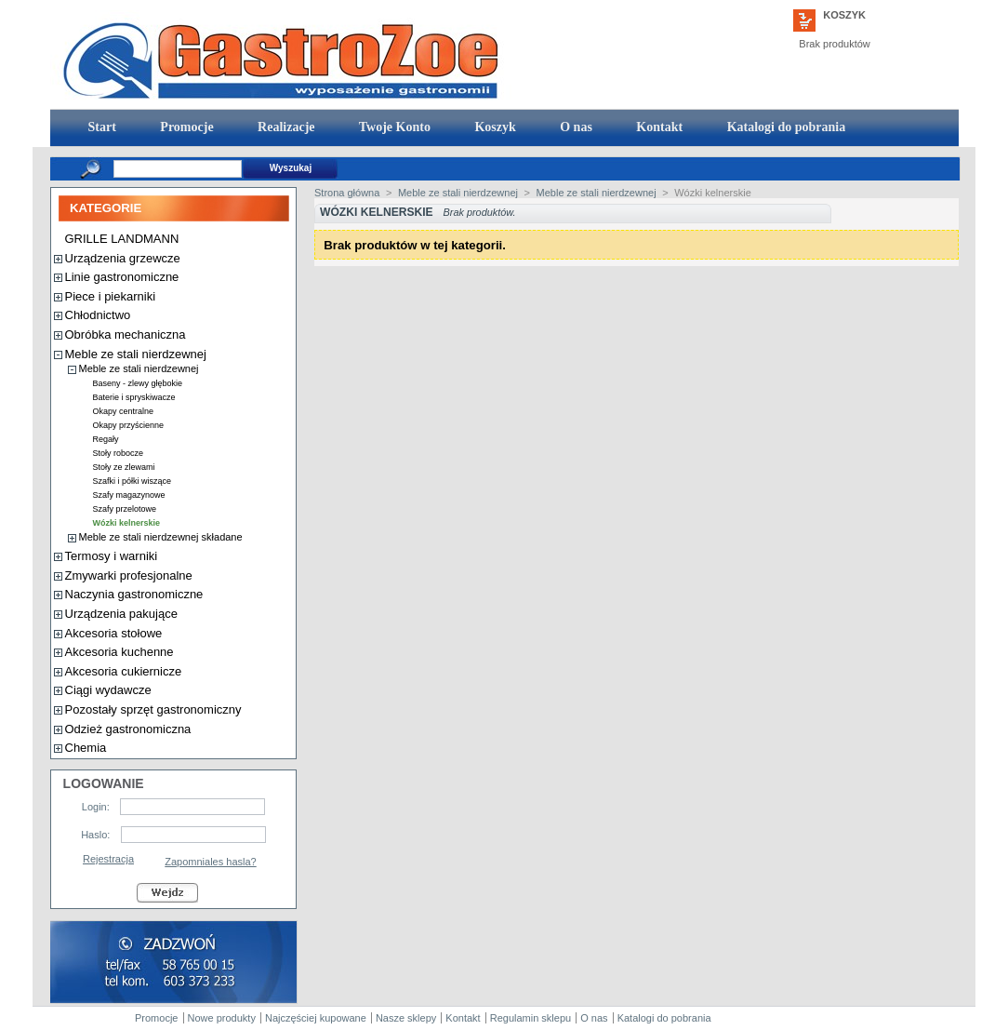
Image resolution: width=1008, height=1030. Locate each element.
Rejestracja (108, 858)
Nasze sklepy (406, 1017)
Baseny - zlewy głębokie (138, 383)
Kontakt (658, 127)
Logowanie (103, 783)
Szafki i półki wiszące (132, 481)
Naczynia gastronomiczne (134, 594)
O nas (574, 127)
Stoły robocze (118, 453)
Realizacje (285, 127)
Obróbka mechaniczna (125, 334)
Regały (106, 439)
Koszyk (844, 14)
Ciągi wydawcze (108, 690)
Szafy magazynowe (129, 495)
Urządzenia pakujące (121, 614)
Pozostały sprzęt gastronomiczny (153, 709)
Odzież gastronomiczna (128, 729)
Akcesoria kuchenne (119, 652)
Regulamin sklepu (530, 1017)
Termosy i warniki (111, 556)
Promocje (185, 127)
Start (100, 127)
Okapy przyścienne (129, 425)
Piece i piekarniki (110, 296)
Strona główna (346, 192)
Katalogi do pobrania (784, 127)
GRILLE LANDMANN (122, 239)
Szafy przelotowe (125, 509)
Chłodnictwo (98, 315)
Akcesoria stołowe (114, 633)
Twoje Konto (393, 127)
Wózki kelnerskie (127, 523)
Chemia (86, 748)
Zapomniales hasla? (210, 861)
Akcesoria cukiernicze (123, 671)
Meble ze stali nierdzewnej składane (161, 536)
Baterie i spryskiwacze (134, 397)
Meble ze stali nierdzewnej (135, 354)
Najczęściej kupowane (315, 1017)
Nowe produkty (222, 1017)
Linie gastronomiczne (122, 277)
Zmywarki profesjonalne (128, 575)
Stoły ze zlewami (124, 467)
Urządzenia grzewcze (122, 258)
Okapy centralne (123, 411)
